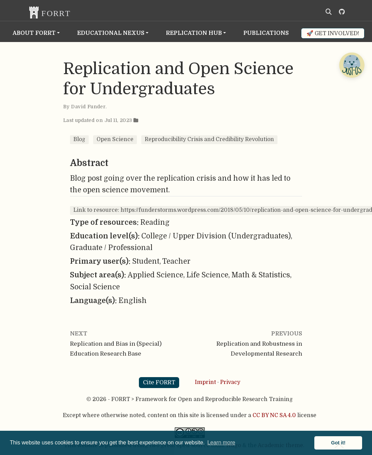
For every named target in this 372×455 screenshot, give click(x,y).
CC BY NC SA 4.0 (274, 415)
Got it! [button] (338, 442)
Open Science (115, 139)
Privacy (230, 382)
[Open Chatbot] (351, 65)
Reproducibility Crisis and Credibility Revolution (209, 139)
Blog (79, 139)
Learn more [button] (221, 442)
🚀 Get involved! (332, 33)
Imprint (205, 382)
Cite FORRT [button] (159, 382)
